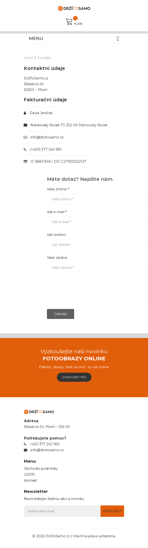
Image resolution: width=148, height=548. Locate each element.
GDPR (29, 474)
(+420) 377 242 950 (42, 149)
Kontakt (44, 58)
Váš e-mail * (86, 212)
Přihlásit (112, 511)
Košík (74, 21)
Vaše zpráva (86, 257)
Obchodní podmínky (41, 468)
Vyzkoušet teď (74, 377)
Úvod (28, 58)
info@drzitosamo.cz (43, 137)
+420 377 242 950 (45, 444)
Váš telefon (85, 235)
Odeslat (89, 314)
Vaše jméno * (87, 189)
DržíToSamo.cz (57, 536)
